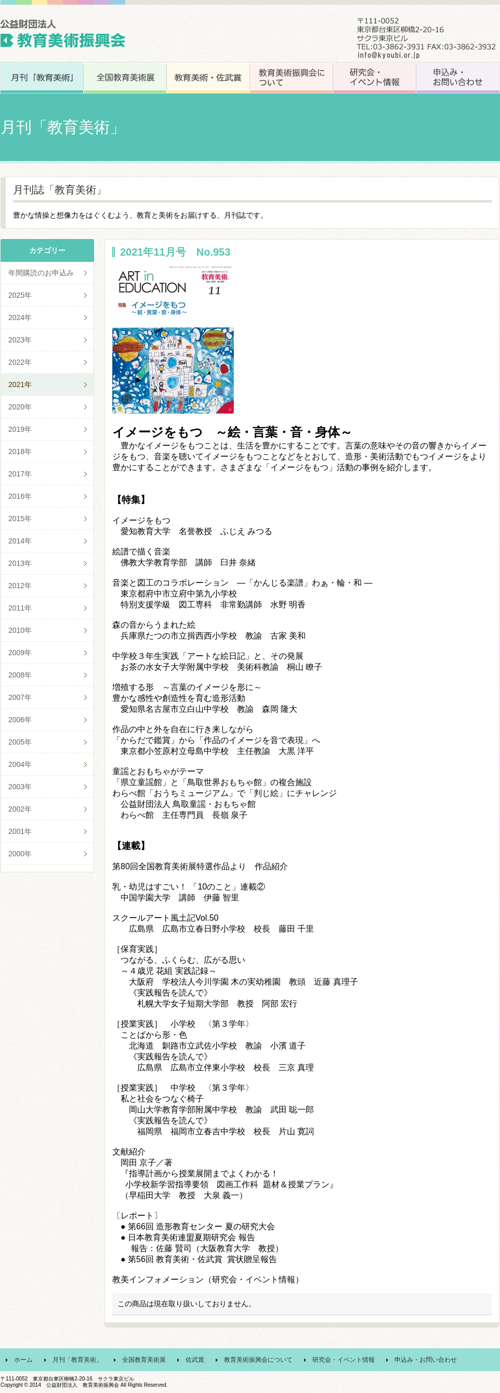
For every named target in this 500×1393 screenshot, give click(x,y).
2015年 (20, 518)
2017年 (20, 474)
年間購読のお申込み (41, 273)
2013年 (20, 563)
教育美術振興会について (258, 1359)
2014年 (20, 541)
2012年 (20, 585)
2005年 (20, 742)
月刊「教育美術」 (77, 1359)
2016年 (20, 496)
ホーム (23, 1359)
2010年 (20, 630)
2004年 (20, 764)
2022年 (20, 362)
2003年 (20, 786)
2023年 (20, 340)
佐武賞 (195, 1359)
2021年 (20, 384)
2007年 (20, 697)
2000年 (20, 854)
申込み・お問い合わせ (425, 1359)
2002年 (20, 809)
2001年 (20, 831)
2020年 (20, 407)
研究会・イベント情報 (343, 1359)
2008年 (20, 675)
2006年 (20, 719)
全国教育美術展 (144, 1359)
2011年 (20, 608)
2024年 (20, 317)
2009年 (20, 652)
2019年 (20, 429)
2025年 (20, 295)
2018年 (20, 451)
